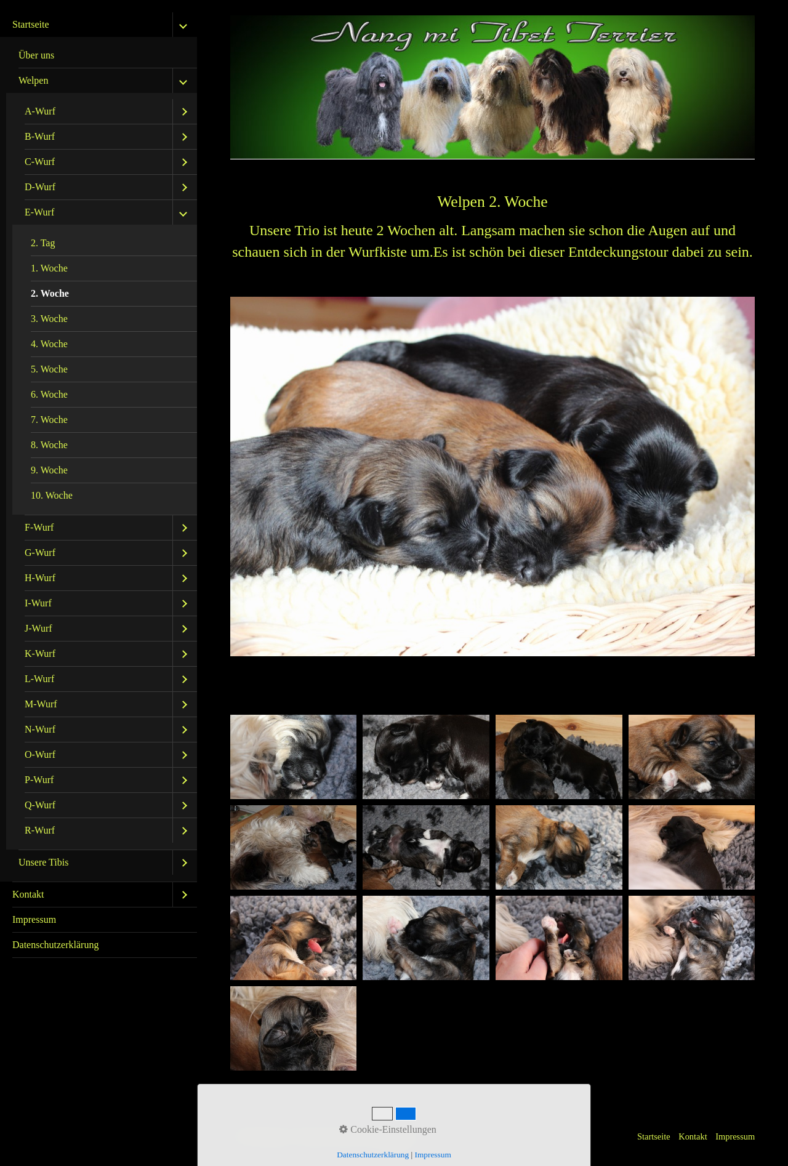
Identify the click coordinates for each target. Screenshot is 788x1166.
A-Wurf (40, 111)
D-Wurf (40, 187)
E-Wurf (39, 212)
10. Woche (52, 495)
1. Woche (49, 268)
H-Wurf (40, 578)
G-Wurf (40, 552)
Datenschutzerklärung (55, 944)
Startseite (30, 24)
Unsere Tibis (43, 862)
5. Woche (49, 369)
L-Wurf (39, 678)
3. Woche (49, 318)
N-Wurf (40, 729)
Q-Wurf (40, 805)
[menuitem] (98, 447)
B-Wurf (40, 136)
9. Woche (49, 470)
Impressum (34, 919)
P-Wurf (39, 779)
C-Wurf (40, 161)
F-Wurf (39, 527)
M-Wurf (41, 704)
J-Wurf (38, 628)
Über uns (36, 55)
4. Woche (49, 344)
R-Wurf (40, 830)
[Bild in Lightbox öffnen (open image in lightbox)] (293, 757)
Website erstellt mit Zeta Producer (358, 1136)
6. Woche (49, 394)
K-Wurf (40, 653)
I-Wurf (38, 603)
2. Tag (43, 243)
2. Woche (50, 293)
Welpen (33, 80)
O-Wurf (40, 754)
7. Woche (49, 419)
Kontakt (28, 894)
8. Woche (49, 445)
